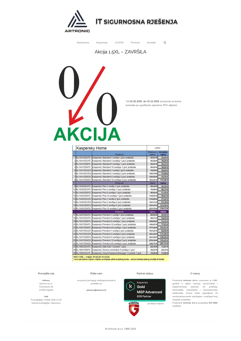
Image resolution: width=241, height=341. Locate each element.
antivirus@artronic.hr (96, 290)
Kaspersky (102, 42)
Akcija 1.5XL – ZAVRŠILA (120, 52)
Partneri (135, 42)
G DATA (119, 42)
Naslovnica (83, 42)
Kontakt (151, 42)
